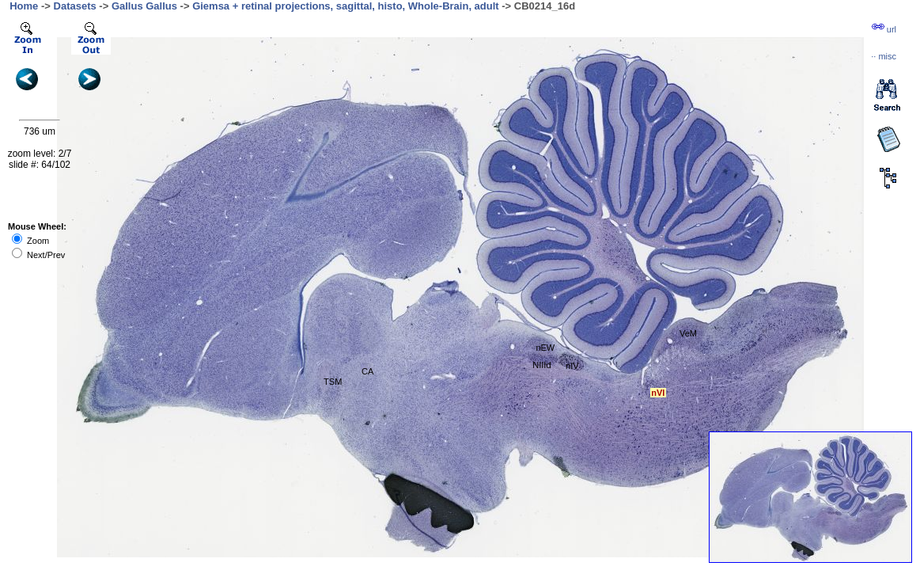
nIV (572, 365)
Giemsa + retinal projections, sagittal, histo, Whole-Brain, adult (345, 6)
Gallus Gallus (144, 6)
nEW (545, 347)
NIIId (541, 365)
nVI (657, 392)
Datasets (75, 6)
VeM (688, 333)
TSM (333, 381)
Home (23, 6)
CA (367, 371)
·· (883, 56)
